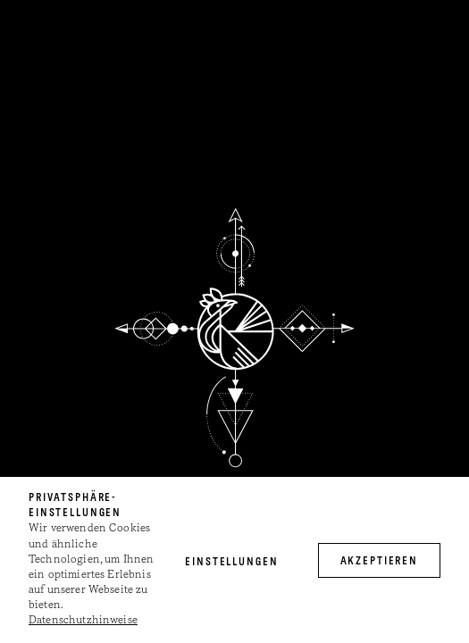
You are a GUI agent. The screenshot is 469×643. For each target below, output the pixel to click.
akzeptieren (379, 561)
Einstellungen (231, 562)
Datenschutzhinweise (83, 620)
